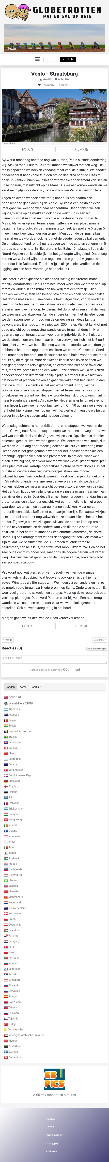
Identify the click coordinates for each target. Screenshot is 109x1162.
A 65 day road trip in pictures (54, 1095)
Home (50, 1119)
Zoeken (68, 59)
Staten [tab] (23, 687)
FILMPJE (81, 149)
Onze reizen (54, 1135)
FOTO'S (27, 149)
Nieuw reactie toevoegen (97, 649)
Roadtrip (64, 85)
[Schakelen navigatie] (37, 59)
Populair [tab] (36, 687)
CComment (71, 670)
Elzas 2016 (48, 79)
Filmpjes (52, 1143)
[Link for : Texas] (54, 38)
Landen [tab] (10, 687)
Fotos (50, 1127)
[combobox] (51, 59)
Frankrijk (49, 85)
